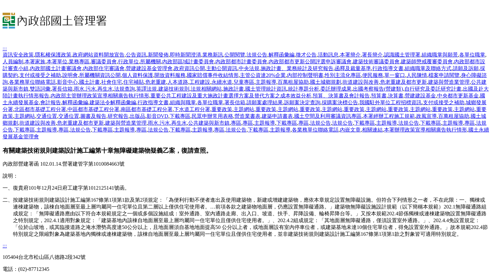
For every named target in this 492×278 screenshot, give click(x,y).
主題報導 (266, 82)
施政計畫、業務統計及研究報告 (297, 68)
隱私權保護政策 (53, 54)
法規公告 (256, 54)
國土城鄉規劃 (325, 82)
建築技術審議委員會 (376, 61)
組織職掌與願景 (440, 54)
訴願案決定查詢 (302, 102)
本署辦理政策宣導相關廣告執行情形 (425, 130)
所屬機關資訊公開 (100, 75)
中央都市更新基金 (458, 95)
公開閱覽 (234, 54)
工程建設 (199, 82)
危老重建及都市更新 (403, 82)
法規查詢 (124, 89)
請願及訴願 (466, 68)
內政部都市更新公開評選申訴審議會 (310, 61)
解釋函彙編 (281, 54)
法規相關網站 (206, 89)
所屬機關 (150, 61)
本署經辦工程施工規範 (389, 116)
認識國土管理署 (402, 54)
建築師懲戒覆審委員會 (427, 61)
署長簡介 (372, 54)
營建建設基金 (420, 95)
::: (5, 48)
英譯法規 (146, 89)
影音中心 (67, 82)
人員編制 (13, 61)
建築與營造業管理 (449, 82)
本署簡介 (350, 54)
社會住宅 (111, 82)
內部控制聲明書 (305, 75)
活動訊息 (328, 54)
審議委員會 (104, 61)
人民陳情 (416, 75)
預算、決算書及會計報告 (341, 95)
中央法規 (249, 68)
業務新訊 (212, 54)
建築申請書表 (277, 116)
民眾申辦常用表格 (212, 116)
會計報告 (50, 102)
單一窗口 (394, 75)
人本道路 (177, 82)
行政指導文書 (387, 68)
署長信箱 (62, 89)
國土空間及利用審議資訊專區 (328, 116)
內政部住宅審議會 (104, 68)
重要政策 (221, 109)
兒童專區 (244, 82)
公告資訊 (136, 54)
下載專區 (180, 116)
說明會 (70, 75)
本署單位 (57, 61)
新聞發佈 (158, 54)
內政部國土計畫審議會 (56, 68)
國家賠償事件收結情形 (213, 75)
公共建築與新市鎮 (209, 123)
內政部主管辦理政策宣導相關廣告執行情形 (100, 95)
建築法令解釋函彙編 (113, 102)
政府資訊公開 (189, 68)
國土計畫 (89, 82)
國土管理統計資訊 (266, 89)
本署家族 (35, 61)
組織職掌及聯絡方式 (428, 68)
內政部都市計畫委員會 (241, 61)
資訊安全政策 (18, 54)
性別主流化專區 (343, 75)
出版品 (137, 116)
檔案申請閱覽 (444, 75)
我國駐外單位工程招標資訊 (390, 102)
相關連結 (372, 130)
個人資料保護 (137, 75)
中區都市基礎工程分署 (93, 109)
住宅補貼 (133, 82)
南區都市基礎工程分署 (147, 109)
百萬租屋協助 (293, 82)
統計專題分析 (303, 89)
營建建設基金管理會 (149, 68)
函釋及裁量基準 (353, 68)
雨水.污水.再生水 (93, 89)
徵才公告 (306, 54)
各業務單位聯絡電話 (32, 82)
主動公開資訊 (221, 68)
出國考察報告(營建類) (378, 89)
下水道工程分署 (192, 109)
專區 (236, 123)
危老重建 (155, 82)
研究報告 (118, 116)
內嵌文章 (350, 130)
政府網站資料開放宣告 (99, 54)
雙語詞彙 (40, 89)
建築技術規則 (173, 89)
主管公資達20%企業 (263, 75)
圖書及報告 (93, 116)
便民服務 (372, 75)
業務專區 (79, 61)
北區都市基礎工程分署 (40, 109)
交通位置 (46, 116)
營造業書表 (247, 116)
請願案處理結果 (264, 102)
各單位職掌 (472, 54)
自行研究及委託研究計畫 (433, 89)
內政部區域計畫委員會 (188, 61)
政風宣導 (426, 116)
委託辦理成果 (336, 89)
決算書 (395, 95)
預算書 (379, 95)
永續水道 (221, 82)
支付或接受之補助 (40, 75)
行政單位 (128, 61)
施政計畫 (233, 89)
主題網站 (244, 109)
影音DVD (157, 116)
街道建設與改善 (360, 82)
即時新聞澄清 (185, 54)
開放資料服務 (170, 75)
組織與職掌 (183, 102)
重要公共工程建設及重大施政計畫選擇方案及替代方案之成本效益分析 (230, 95)
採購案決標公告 (340, 102)
